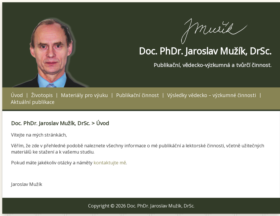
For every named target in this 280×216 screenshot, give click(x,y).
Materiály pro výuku (84, 95)
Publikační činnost (137, 95)
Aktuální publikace (32, 101)
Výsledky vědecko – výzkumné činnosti (211, 95)
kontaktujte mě (110, 163)
